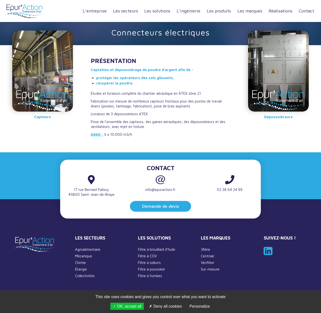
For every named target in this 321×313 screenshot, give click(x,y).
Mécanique (83, 256)
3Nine (205, 249)
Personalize (199, 306)
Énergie (81, 269)
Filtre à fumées (150, 276)
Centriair (207, 256)
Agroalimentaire (87, 249)
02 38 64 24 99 (229, 190)
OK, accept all (127, 306)
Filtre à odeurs (149, 263)
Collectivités (85, 276)
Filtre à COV (147, 256)
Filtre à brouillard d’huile (156, 249)
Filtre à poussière (151, 269)
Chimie (80, 263)
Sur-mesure (210, 269)
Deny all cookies (165, 306)
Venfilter (207, 263)
